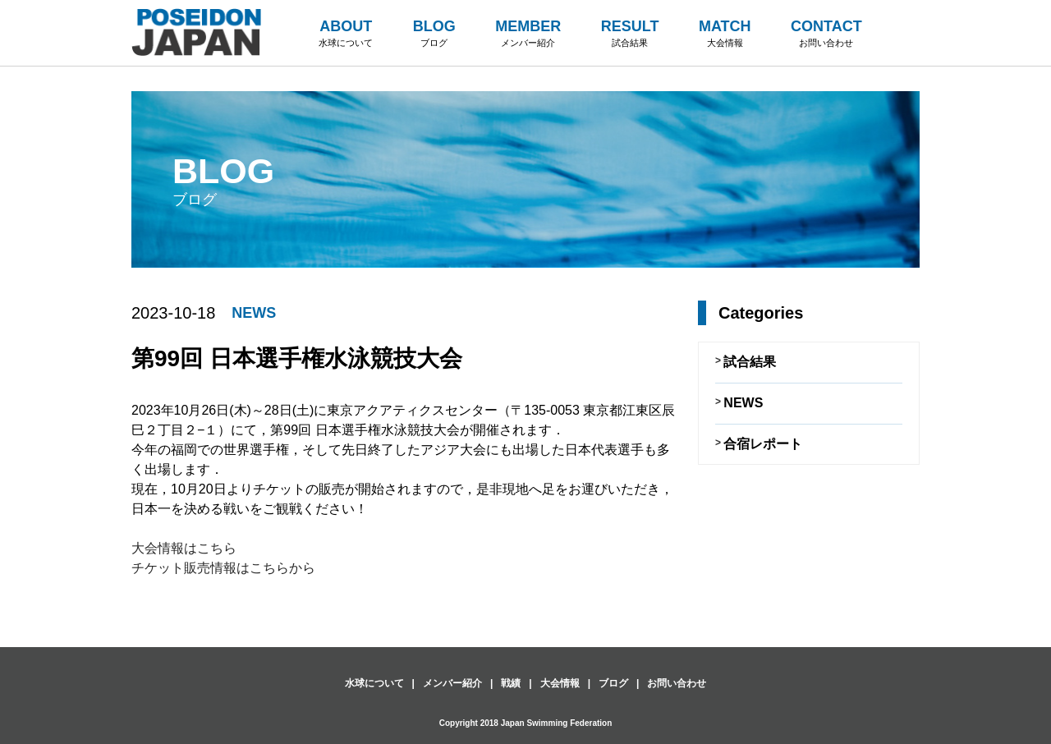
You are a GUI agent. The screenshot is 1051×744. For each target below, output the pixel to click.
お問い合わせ (676, 683)
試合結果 (749, 362)
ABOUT (346, 34)
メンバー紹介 (452, 683)
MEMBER (528, 34)
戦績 (511, 683)
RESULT (630, 34)
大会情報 (560, 683)
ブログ (613, 683)
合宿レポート (762, 444)
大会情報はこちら (183, 548)
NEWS (254, 313)
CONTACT (826, 34)
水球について (374, 683)
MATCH (725, 34)
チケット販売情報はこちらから (223, 568)
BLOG (434, 34)
